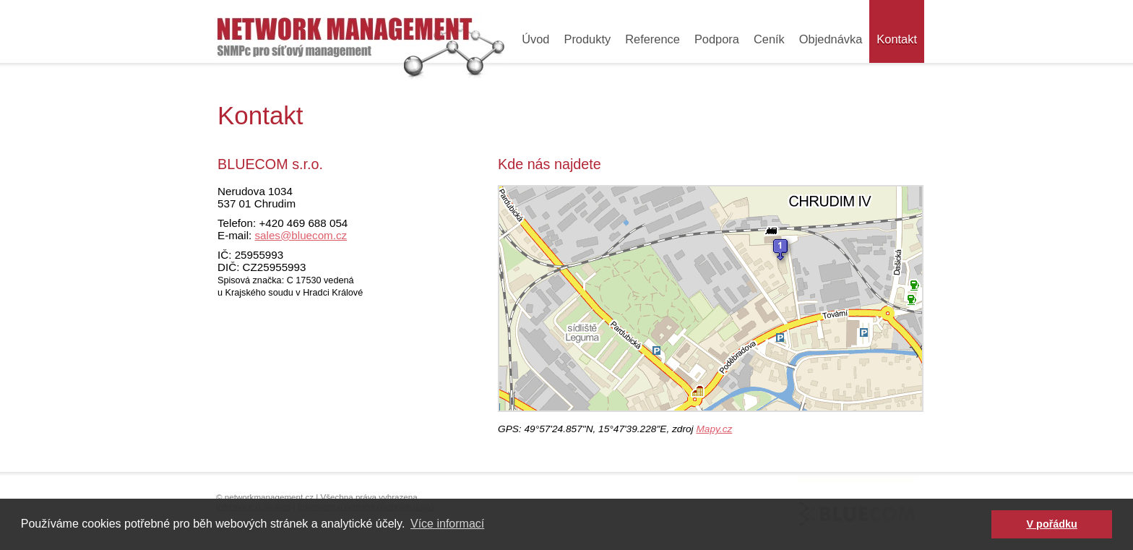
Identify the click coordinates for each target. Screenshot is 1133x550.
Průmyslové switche (361, 40)
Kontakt (896, 39)
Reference (652, 39)
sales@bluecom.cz (300, 235)
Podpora (716, 39)
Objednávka (831, 39)
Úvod (535, 39)
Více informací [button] (447, 523)
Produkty (587, 39)
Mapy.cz (714, 429)
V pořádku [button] (1052, 524)
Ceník (769, 39)
